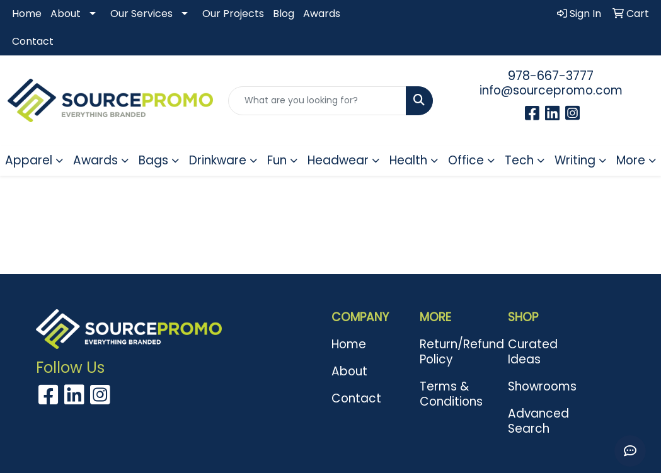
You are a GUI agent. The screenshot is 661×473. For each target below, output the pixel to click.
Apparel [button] (28, 160)
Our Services (141, 13)
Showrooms (542, 386)
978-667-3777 (551, 75)
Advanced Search (538, 421)
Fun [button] (277, 160)
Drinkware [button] (217, 160)
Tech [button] (519, 160)
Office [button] (466, 160)
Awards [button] (95, 160)
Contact (33, 41)
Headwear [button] (338, 160)
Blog (283, 13)
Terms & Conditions (451, 394)
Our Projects (233, 13)
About (65, 13)
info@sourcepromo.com (551, 90)
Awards (321, 13)
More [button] (630, 160)
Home (27, 13)
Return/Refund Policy (456, 352)
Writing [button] (575, 160)
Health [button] (408, 160)
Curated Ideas (533, 352)
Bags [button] (153, 160)
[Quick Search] (317, 100)
